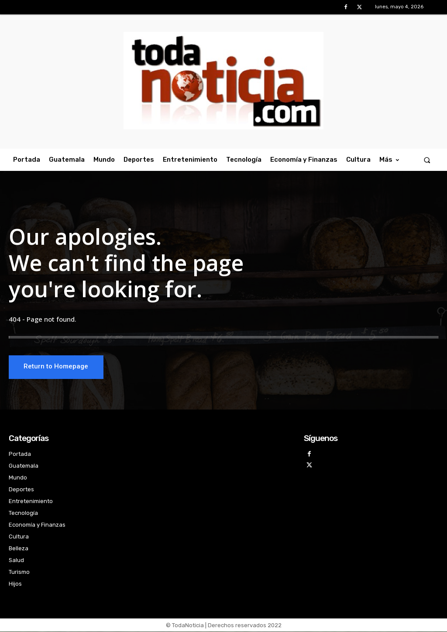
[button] (427, 160)
